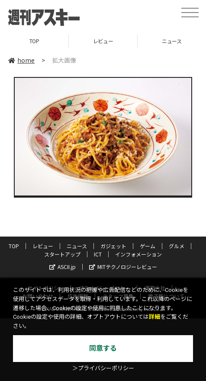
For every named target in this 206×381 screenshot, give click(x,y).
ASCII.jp (62, 266)
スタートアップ (62, 254)
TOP (34, 41)
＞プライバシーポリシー (103, 368)
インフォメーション (138, 254)
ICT (98, 254)
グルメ (176, 246)
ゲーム (147, 246)
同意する (103, 348)
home (21, 60)
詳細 (154, 317)
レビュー (103, 41)
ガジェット (113, 246)
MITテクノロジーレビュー (123, 266)
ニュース (77, 246)
